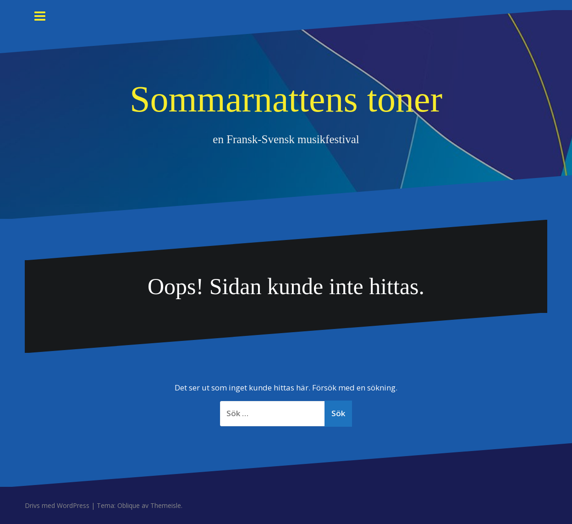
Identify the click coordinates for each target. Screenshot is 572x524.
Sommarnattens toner (286, 99)
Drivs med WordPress (57, 505)
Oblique (128, 505)
